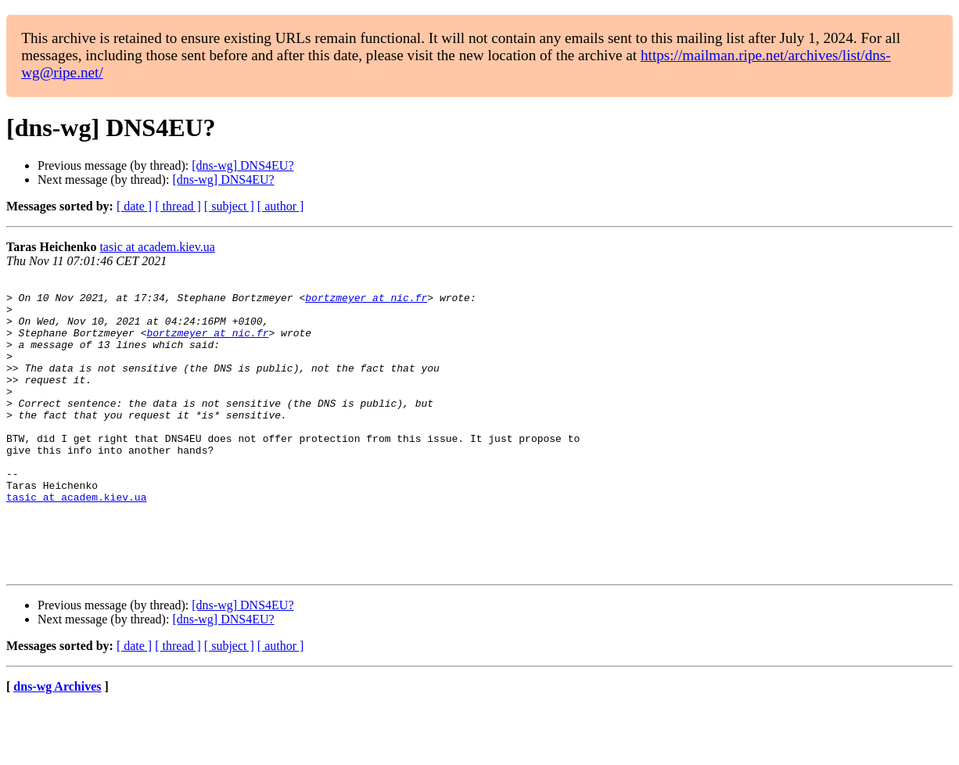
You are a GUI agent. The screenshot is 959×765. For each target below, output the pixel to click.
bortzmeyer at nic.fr (366, 302)
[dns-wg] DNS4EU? (242, 165)
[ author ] (280, 206)
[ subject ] (229, 206)
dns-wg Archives (57, 745)
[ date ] (134, 206)
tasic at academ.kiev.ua (156, 246)
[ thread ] (178, 206)
